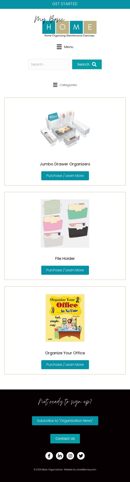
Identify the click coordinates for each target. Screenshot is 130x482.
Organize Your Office (65, 353)
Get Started (65, 3)
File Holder (65, 258)
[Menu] (65, 46)
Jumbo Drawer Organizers (65, 164)
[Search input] (49, 64)
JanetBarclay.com (86, 469)
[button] (87, 64)
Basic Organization (52, 469)
